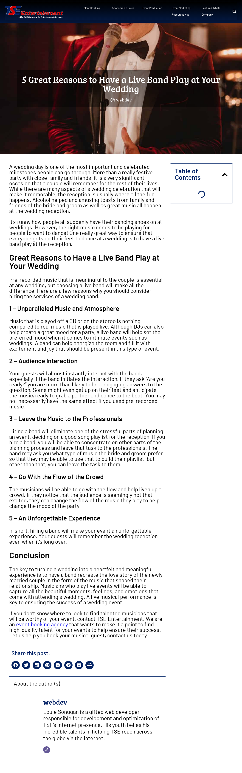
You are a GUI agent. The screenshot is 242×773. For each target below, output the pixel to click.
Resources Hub (180, 14)
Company (207, 14)
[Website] (46, 749)
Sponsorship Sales (123, 8)
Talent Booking (91, 8)
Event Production (152, 8)
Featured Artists (211, 8)
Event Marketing (181, 8)
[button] (234, 11)
